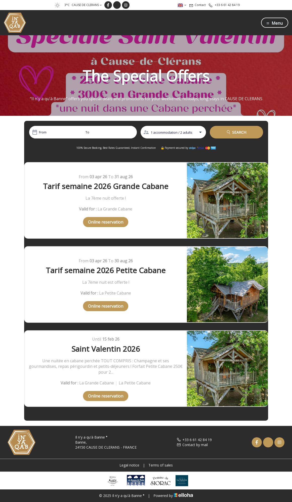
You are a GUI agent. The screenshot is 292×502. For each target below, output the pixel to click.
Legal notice (129, 465)
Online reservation (105, 222)
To (87, 132)
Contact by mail (192, 444)
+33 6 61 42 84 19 (194, 439)
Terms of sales (160, 465)
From (43, 132)
